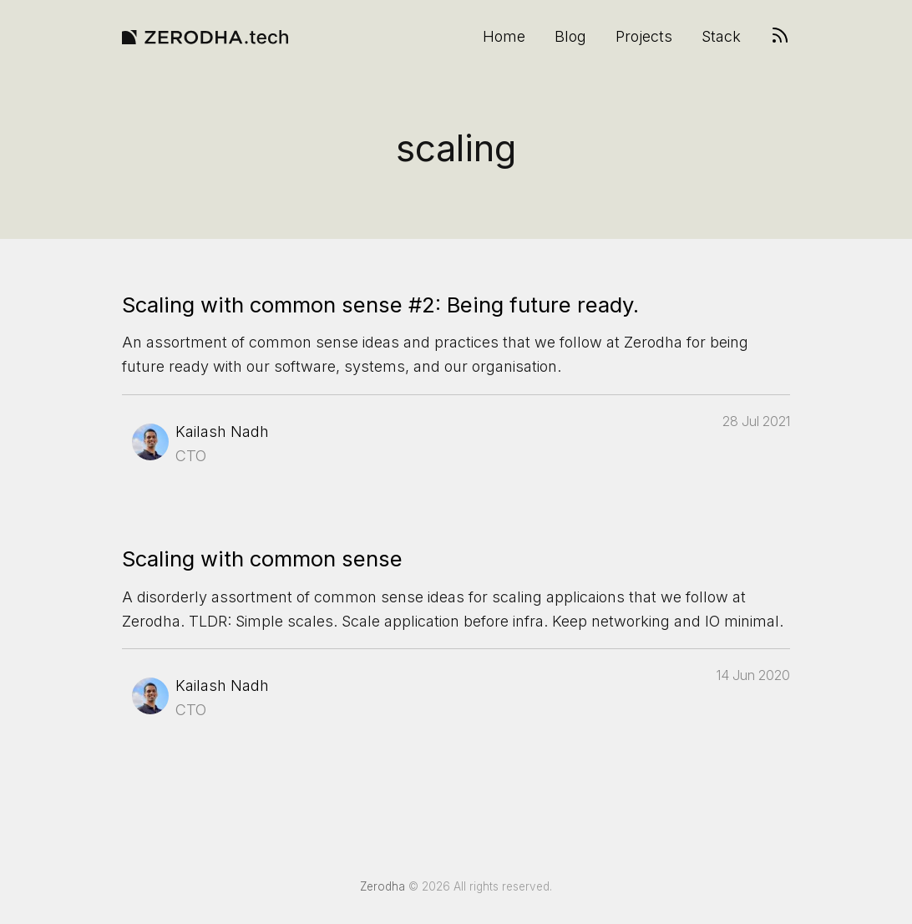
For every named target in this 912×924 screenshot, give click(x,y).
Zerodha (382, 886)
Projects (644, 36)
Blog (570, 36)
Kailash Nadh (222, 431)
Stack (721, 36)
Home (504, 36)
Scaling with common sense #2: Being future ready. (380, 304)
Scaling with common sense (262, 558)
